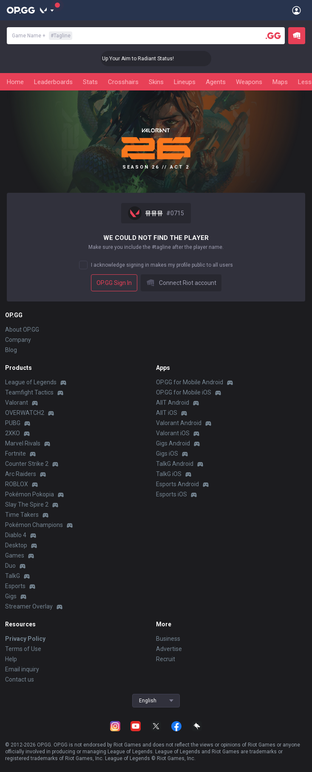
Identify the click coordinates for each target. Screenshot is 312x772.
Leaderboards (53, 82)
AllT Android (172, 402)
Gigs (11, 596)
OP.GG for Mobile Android (189, 382)
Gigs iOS (167, 453)
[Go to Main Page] (21, 10)
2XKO (12, 433)
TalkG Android (174, 463)
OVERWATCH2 (24, 412)
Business (168, 638)
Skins (156, 82)
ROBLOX (16, 484)
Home (15, 82)
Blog (11, 350)
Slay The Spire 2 (26, 504)
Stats (90, 82)
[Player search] (273, 36)
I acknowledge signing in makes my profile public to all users (162, 265)
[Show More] (47, 10)
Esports (15, 586)
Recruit (165, 659)
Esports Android (177, 484)
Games (14, 555)
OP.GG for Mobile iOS (183, 392)
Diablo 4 (15, 535)
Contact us (19, 679)
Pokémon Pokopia (29, 494)
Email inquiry (22, 669)
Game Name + (42, 35)
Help (11, 659)
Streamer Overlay (29, 606)
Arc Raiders (20, 474)
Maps (280, 82)
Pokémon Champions (34, 524)
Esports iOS (171, 494)
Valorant (16, 402)
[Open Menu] (296, 10)
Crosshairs (123, 82)
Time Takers (22, 514)
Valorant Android (178, 423)
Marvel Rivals (22, 443)
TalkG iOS (169, 474)
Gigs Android (173, 443)
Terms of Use (23, 648)
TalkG (12, 575)
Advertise (169, 648)
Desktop (16, 545)
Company (18, 339)
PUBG (12, 423)
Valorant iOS (173, 433)
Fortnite (15, 453)
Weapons (249, 82)
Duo (10, 565)
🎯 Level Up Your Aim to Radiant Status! (148, 59)
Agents (216, 82)
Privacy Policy (25, 638)
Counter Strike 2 (26, 463)
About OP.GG (22, 329)
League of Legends (31, 382)
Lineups (185, 82)
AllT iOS (166, 412)
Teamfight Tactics (29, 392)
